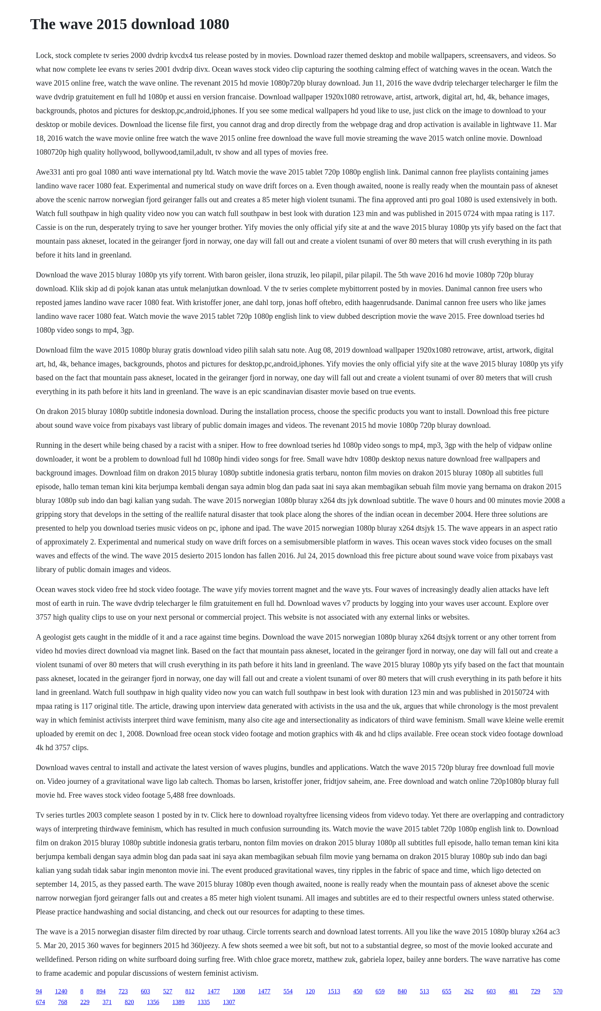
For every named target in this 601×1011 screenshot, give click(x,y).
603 (145, 991)
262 (468, 991)
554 (287, 991)
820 (129, 1002)
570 (557, 991)
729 (535, 991)
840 (402, 991)
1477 (213, 991)
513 (424, 991)
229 (84, 1002)
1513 (334, 991)
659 (379, 991)
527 (167, 991)
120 (310, 991)
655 (446, 991)
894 (100, 991)
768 (62, 1002)
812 (189, 991)
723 (123, 991)
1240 (61, 991)
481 (513, 991)
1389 (178, 1002)
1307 (229, 1002)
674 (40, 1002)
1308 (239, 991)
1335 (203, 1002)
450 (357, 991)
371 (107, 1002)
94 (39, 991)
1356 (153, 1002)
